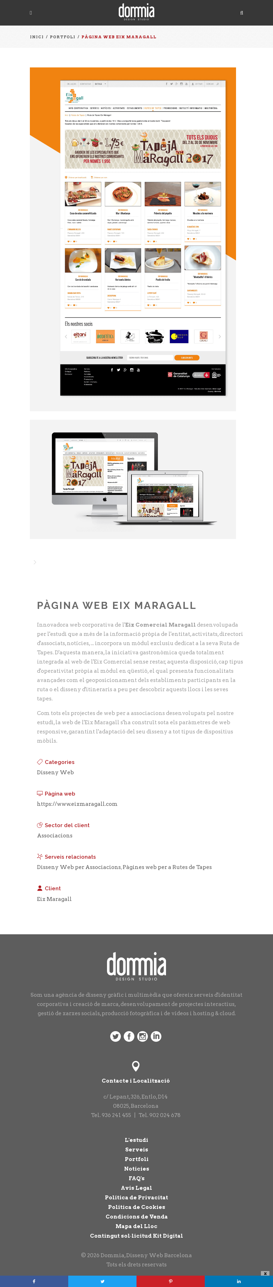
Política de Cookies (136, 1207)
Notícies (136, 1169)
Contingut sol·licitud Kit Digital (136, 1236)
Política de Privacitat (136, 1197)
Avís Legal (136, 1188)
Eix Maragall (54, 899)
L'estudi (136, 1140)
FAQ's (137, 1178)
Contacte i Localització (136, 1081)
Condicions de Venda (137, 1217)
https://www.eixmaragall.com (77, 804)
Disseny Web (55, 772)
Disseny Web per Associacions (79, 867)
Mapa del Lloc (136, 1226)
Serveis (136, 1149)
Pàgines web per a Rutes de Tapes (167, 867)
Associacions (55, 835)
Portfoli (137, 1159)
